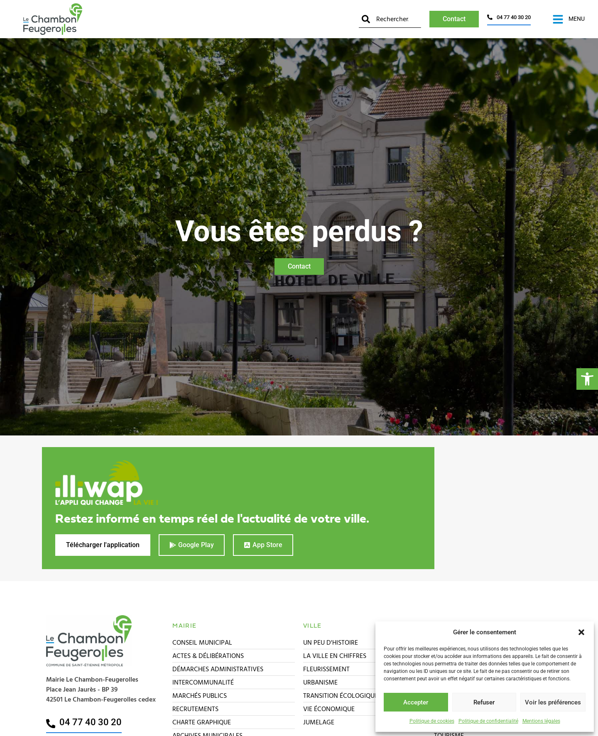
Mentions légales (541, 721)
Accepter (415, 702)
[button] (587, 379)
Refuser (484, 702)
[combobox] (390, 19)
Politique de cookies (431, 721)
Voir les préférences (553, 702)
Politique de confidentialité (488, 721)
